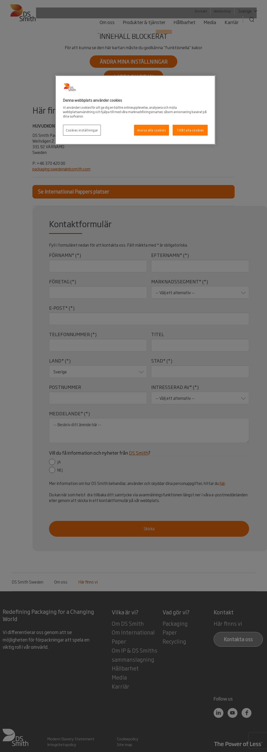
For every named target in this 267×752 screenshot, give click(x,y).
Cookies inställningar (82, 130)
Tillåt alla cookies (190, 130)
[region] (135, 110)
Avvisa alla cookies (151, 130)
